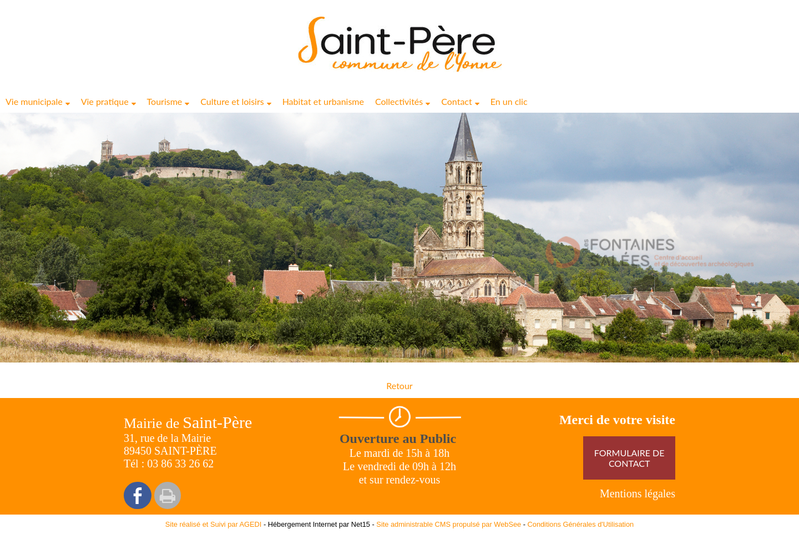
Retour (399, 385)
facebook (137, 495)
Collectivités (399, 101)
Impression (167, 495)
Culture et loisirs (232, 101)
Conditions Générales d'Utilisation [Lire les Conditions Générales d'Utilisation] (581, 524)
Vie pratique (105, 101)
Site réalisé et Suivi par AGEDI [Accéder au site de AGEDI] (213, 524)
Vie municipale (34, 101)
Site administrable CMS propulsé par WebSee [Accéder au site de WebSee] (448, 524)
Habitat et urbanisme (323, 101)
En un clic (509, 101)
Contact (456, 101)
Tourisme (165, 101)
